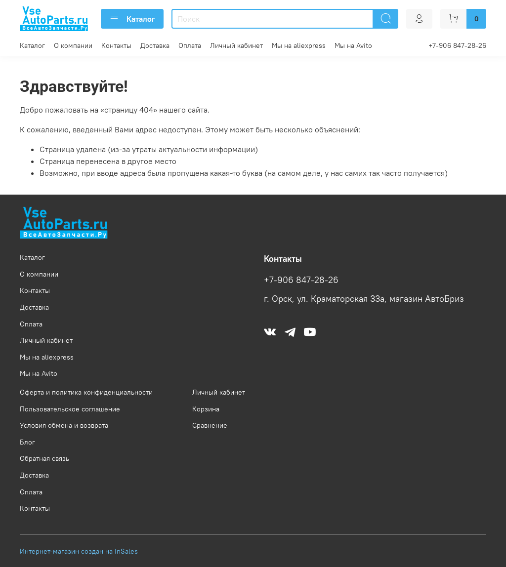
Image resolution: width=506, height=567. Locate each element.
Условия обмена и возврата (64, 425)
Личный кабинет (236, 45)
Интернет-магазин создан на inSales (79, 551)
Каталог (132, 19)
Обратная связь (44, 458)
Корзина (205, 409)
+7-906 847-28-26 (457, 45)
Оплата (189, 45)
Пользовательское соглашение (70, 409)
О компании (73, 45)
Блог (27, 442)
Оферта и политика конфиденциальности (86, 392)
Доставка (154, 45)
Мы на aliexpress (299, 45)
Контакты (116, 45)
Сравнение (209, 425)
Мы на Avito (353, 45)
